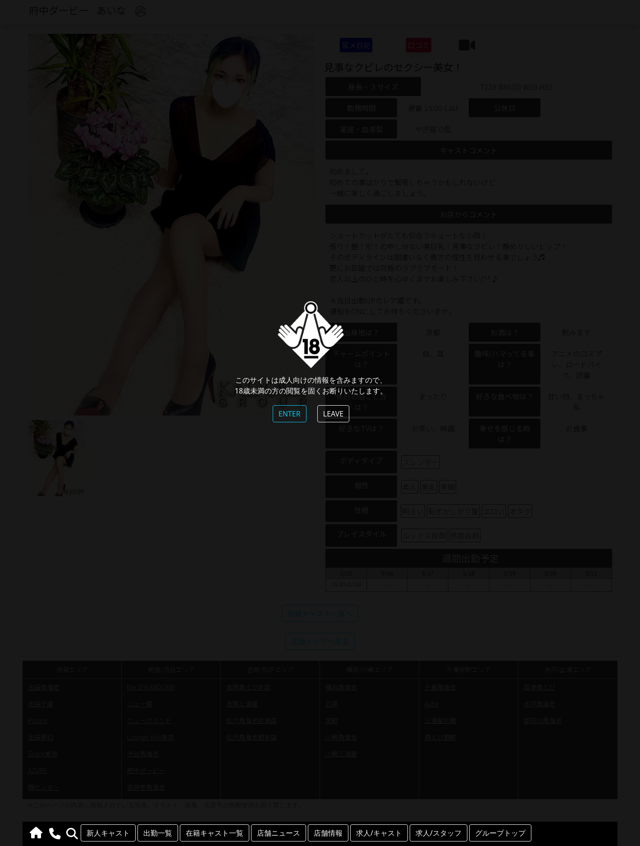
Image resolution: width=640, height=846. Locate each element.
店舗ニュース (278, 833)
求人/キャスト (379, 833)
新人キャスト (108, 833)
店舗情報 (328, 833)
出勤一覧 (157, 833)
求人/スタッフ (439, 833)
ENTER (290, 414)
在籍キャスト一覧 (214, 833)
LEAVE (333, 414)
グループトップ (500, 833)
